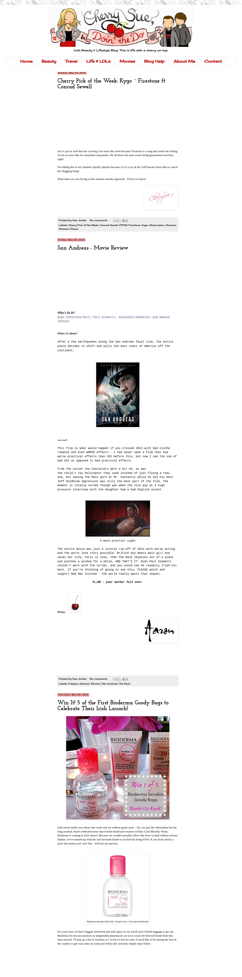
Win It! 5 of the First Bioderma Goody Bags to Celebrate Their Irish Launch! (113, 706)
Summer (171, 225)
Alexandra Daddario (134, 317)
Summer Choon (68, 228)
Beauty (49, 61)
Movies (127, 61)
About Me (184, 61)
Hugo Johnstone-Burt (73, 317)
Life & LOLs (98, 61)
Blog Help (154, 61)
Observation (156, 225)
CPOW (123, 225)
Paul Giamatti (104, 317)
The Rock (124, 683)
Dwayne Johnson (79, 683)
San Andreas (109, 683)
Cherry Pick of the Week (83, 225)
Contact (213, 61)
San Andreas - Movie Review (92, 248)
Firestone (134, 225)
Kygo (145, 225)
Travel (71, 61)
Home (26, 61)
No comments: (99, 220)
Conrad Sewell (109, 225)
